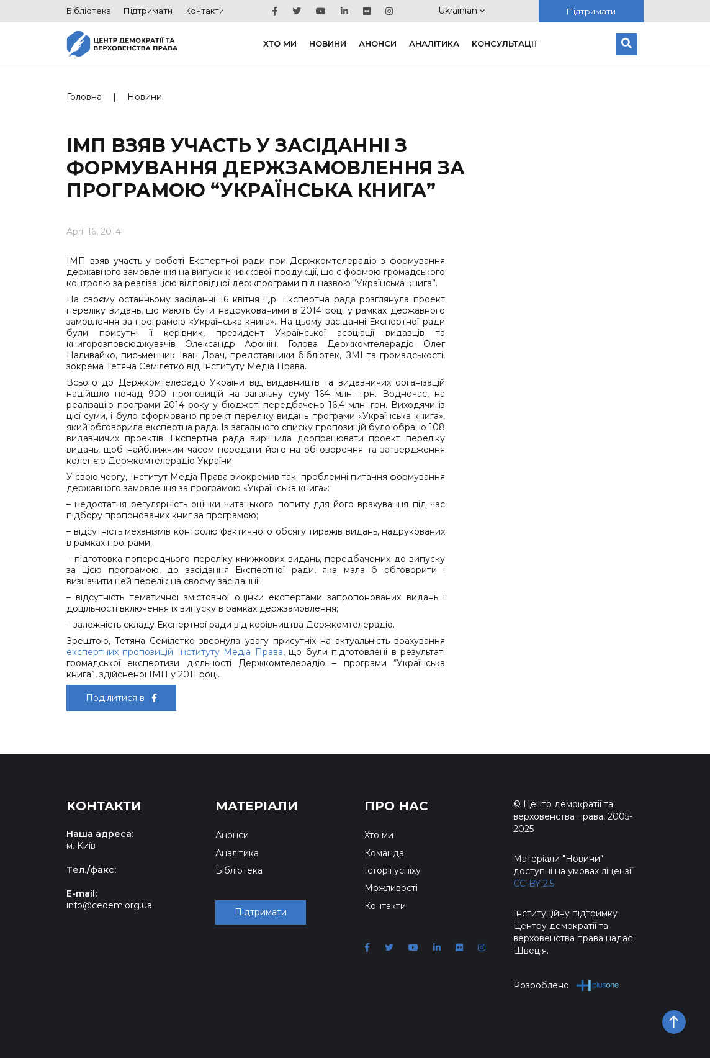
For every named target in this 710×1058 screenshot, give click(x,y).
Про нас (396, 805)
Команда (384, 853)
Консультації (504, 43)
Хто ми (280, 43)
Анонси (378, 43)
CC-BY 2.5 (533, 883)
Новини (327, 43)
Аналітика (434, 43)
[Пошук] (626, 44)
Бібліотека (88, 11)
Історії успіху (392, 870)
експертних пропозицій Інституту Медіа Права (174, 652)
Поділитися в (121, 697)
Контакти (204, 11)
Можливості (391, 887)
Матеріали (256, 805)
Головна (84, 96)
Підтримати (148, 11)
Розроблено (566, 985)
